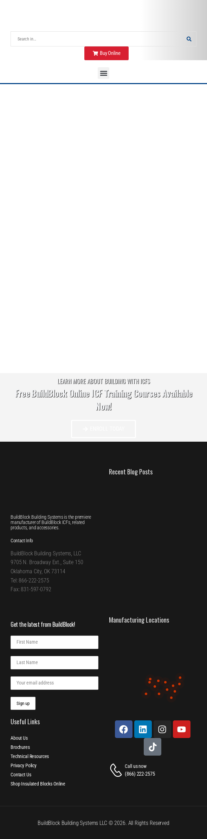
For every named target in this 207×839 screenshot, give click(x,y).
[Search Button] (189, 39)
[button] (103, 73)
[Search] (96, 39)
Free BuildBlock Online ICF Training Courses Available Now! (103, 399)
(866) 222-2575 (140, 774)
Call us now (135, 766)
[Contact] (117, 770)
